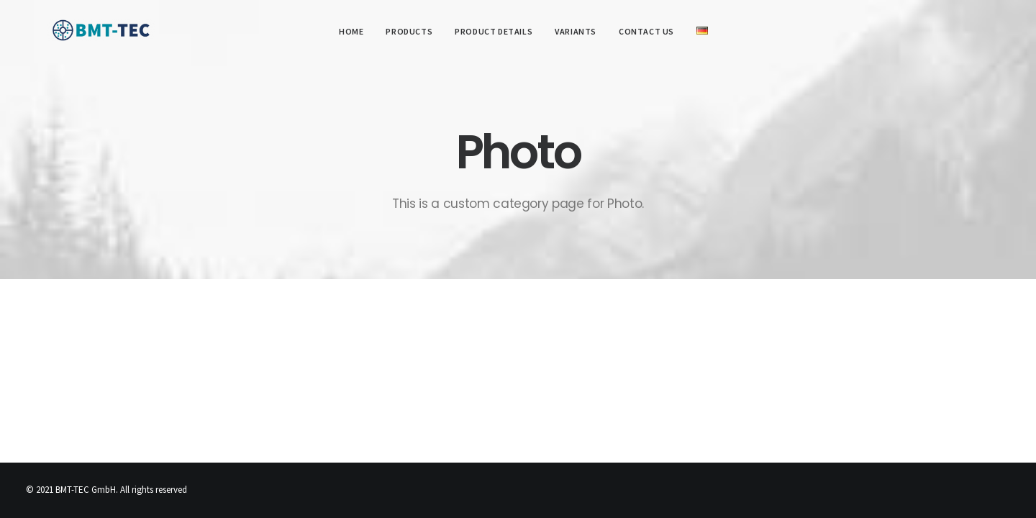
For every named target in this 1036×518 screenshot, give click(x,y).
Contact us (641, 31)
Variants (570, 31)
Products (404, 31)
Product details (488, 31)
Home (345, 31)
